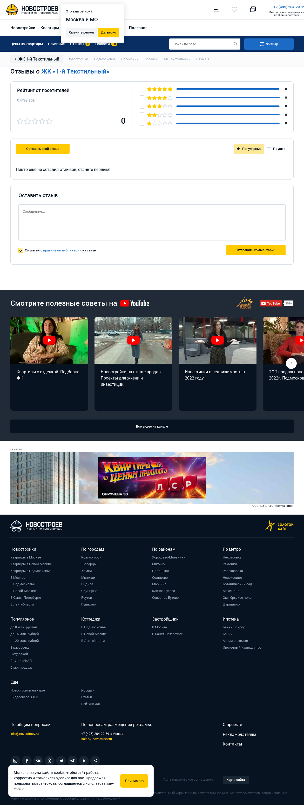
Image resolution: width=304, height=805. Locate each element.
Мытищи (88, 576)
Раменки (230, 563)
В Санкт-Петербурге (25, 596)
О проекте (232, 723)
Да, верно (108, 32)
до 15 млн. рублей (24, 633)
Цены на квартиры (26, 43)
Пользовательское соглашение (188, 778)
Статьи (86, 696)
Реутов (86, 596)
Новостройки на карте (27, 689)
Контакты (232, 742)
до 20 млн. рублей (24, 639)
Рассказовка (233, 569)
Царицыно (160, 569)
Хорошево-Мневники (169, 556)
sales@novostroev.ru (96, 738)
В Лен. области (22, 603)
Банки (228, 633)
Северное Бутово (165, 596)
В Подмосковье (22, 583)
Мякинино (231, 589)
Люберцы (89, 563)
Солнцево (160, 576)
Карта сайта (235, 778)
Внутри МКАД (21, 659)
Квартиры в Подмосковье (30, 569)
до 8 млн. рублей (23, 626)
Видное (87, 583)
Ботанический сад (237, 583)
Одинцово (89, 589)
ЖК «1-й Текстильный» (75, 70)
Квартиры (49, 26)
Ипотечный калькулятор (242, 646)
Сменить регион (81, 32)
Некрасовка (232, 556)
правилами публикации (62, 249)
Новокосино (232, 576)
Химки (86, 569)
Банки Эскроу (234, 626)
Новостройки (22, 26)
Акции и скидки (235, 639)
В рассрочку (19, 646)
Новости (87, 689)
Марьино (159, 583)
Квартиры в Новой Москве (31, 563)
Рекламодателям (239, 733)
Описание (56, 43)
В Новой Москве (23, 589)
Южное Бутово (163, 589)
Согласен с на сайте (60, 249)
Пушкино (88, 603)
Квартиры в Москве (25, 556)
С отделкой (19, 653)
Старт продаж (21, 666)
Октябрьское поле (237, 596)
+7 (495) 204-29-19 (176, 7)
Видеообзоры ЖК (24, 696)
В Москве (17, 576)
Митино (158, 563)
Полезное (138, 26)
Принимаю (134, 781)
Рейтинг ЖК (90, 702)
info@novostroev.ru (24, 732)
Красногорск (91, 556)
